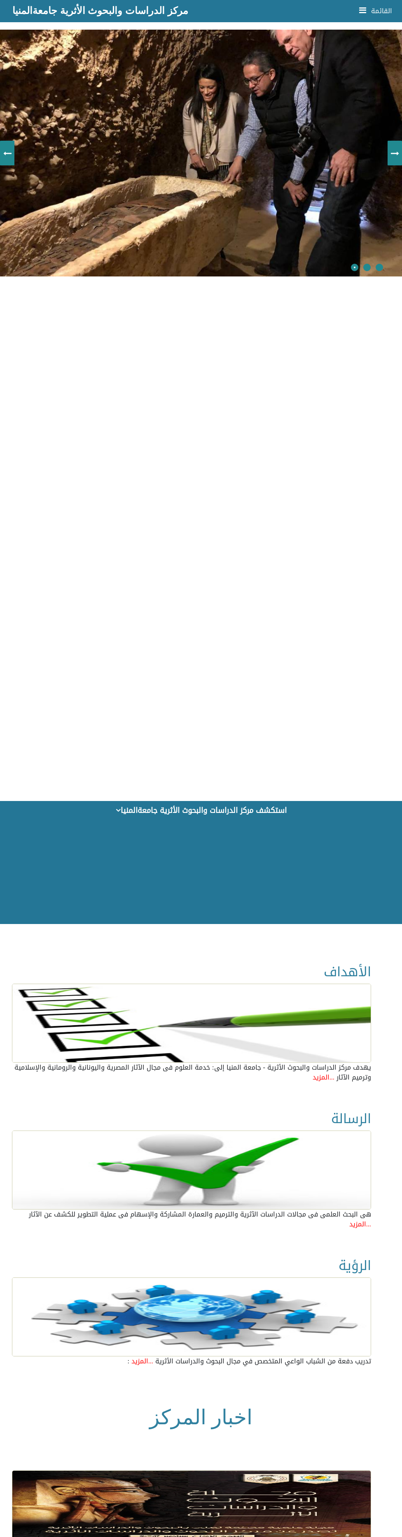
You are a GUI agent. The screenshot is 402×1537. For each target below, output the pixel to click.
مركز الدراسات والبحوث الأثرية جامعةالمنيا (100, 10)
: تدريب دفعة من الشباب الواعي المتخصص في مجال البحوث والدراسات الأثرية (249, 1361)
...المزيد (323, 1077)
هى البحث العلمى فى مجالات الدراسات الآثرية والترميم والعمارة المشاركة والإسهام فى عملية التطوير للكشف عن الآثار (200, 1219)
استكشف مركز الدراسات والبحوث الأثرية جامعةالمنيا (201, 810)
